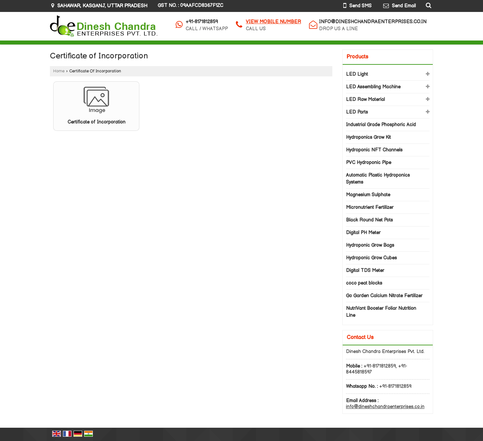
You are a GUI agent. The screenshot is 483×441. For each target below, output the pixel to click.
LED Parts (357, 112)
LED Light (357, 74)
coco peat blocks (364, 283)
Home (59, 71)
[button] (273, 22)
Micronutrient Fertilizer (370, 207)
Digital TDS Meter (365, 270)
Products (357, 57)
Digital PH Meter (363, 232)
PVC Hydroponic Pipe (368, 162)
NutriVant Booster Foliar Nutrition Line (381, 312)
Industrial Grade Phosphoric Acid (381, 125)
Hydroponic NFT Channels (374, 150)
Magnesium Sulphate (368, 195)
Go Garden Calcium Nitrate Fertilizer (384, 296)
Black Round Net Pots (369, 220)
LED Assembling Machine (373, 87)
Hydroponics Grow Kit (368, 137)
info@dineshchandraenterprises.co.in (372, 22)
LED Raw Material (365, 99)
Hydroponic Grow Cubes (371, 258)
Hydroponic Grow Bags (370, 245)
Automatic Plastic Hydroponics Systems (378, 178)
